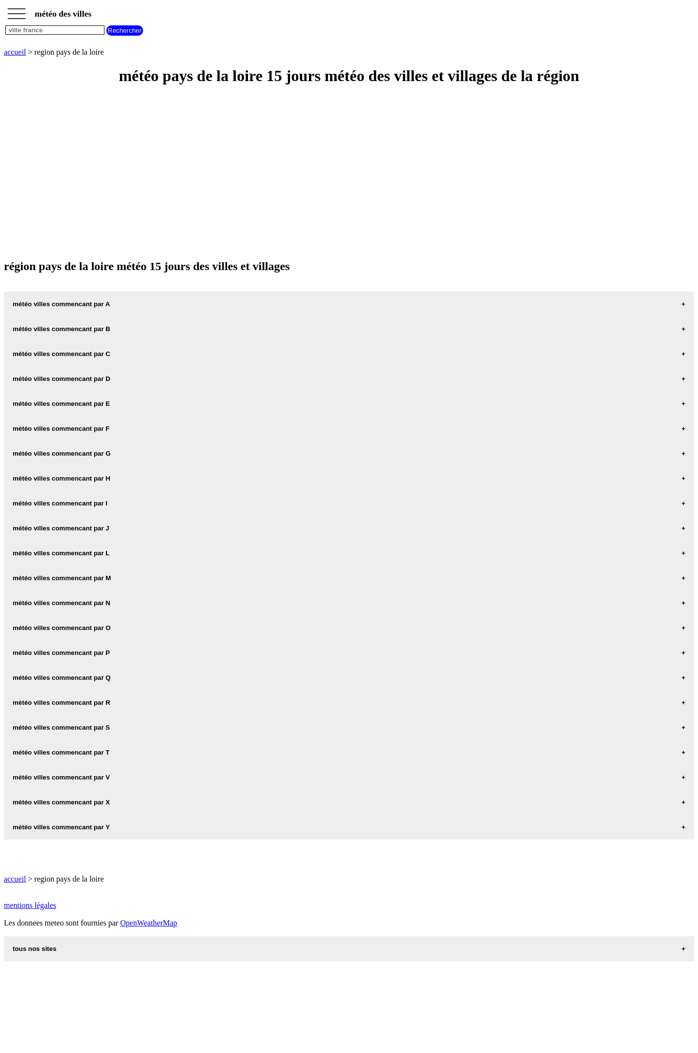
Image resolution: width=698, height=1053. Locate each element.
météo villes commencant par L (61, 553)
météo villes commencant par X (61, 802)
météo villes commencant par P (61, 652)
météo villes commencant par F (61, 428)
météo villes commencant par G (62, 453)
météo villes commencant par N (61, 603)
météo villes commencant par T (61, 752)
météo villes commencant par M (62, 578)
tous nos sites (35, 948)
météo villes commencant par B (61, 329)
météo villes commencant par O (62, 628)
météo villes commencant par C (61, 354)
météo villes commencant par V (61, 777)
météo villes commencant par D (61, 378)
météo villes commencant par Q (62, 677)
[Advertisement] (297, 173)
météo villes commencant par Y (61, 827)
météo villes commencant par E (61, 403)
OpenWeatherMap (148, 923)
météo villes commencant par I (60, 503)
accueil (15, 52)
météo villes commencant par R (61, 702)
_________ (16, 10)
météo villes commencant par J (61, 528)
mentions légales (30, 905)
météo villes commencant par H (61, 478)
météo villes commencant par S (61, 727)
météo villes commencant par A (61, 304)
